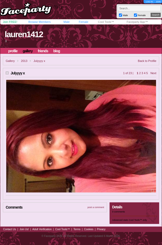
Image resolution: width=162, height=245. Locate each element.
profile (13, 51)
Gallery (10, 60)
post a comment (95, 207)
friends (43, 51)
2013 (24, 60)
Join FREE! (10, 21)
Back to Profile (147, 60)
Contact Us (9, 229)
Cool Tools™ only (138, 220)
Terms (76, 229)
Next (153, 73)
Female (83, 21)
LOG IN (149, 2)
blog (56, 51)
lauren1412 (24, 34)
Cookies (88, 229)
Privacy (101, 229)
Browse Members (39, 21)
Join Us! (24, 229)
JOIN (158, 2)
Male (66, 21)
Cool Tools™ (106, 21)
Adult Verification (42, 229)
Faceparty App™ (137, 21)
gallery (27, 51)
